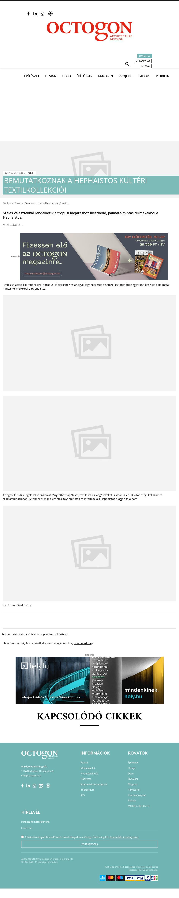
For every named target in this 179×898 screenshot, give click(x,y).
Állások (146, 66)
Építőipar (84, 76)
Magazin (105, 76)
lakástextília (32, 634)
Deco (66, 76)
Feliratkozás (89, 844)
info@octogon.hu (31, 775)
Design (51, 76)
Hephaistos (46, 634)
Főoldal (7, 203)
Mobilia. (162, 76)
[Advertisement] (89, 112)
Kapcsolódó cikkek (89, 717)
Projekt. (126, 76)
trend (8, 634)
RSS (82, 795)
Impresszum (87, 789)
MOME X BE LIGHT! (138, 806)
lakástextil (18, 634)
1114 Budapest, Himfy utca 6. (37, 771)
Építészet (31, 76)
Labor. (144, 76)
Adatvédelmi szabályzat (93, 784)
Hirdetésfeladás (89, 773)
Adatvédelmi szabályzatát (124, 837)
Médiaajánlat (143, 61)
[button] (127, 64)
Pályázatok (134, 789)
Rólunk (84, 762)
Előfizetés (144, 55)
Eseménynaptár (137, 795)
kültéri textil (61, 634)
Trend (30, 172)
